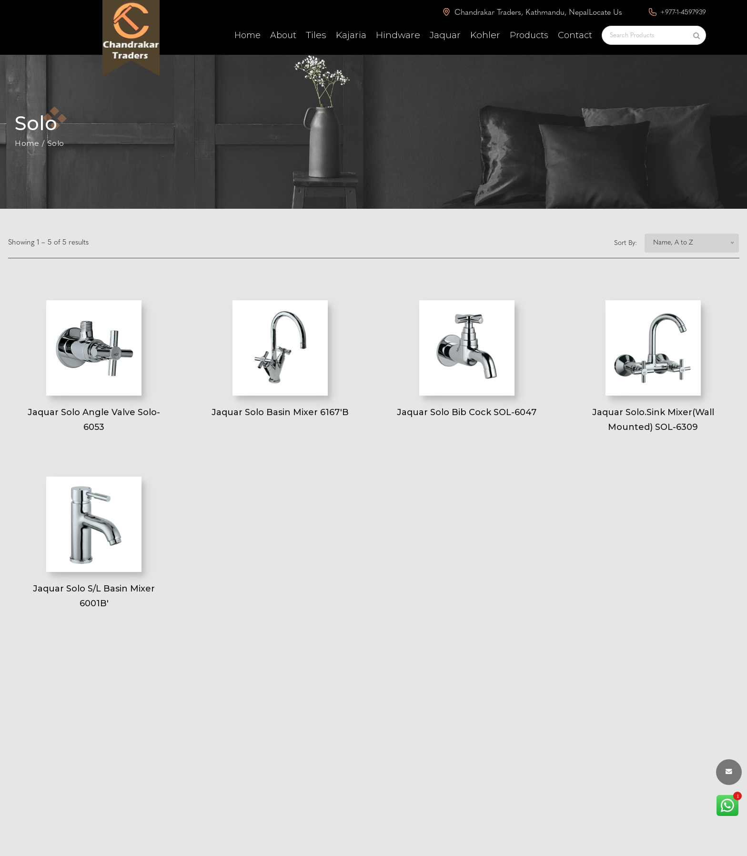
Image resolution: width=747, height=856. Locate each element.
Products (529, 35)
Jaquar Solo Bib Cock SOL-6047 (466, 412)
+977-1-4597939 (677, 12)
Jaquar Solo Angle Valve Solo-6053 (94, 419)
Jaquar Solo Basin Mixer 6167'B (280, 412)
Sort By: (625, 243)
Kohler (485, 35)
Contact (575, 35)
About (283, 35)
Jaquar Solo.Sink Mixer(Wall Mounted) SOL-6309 (653, 419)
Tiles (316, 35)
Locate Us (605, 13)
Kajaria (351, 35)
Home (247, 35)
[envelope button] (729, 772)
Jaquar (445, 35)
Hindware (398, 35)
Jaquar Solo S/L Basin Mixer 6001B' (94, 596)
